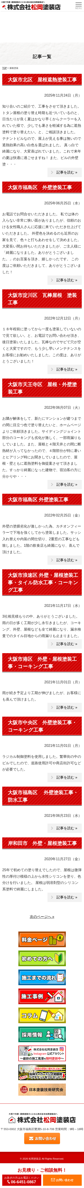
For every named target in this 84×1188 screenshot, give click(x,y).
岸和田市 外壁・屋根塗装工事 (42, 843)
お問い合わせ (62, 1180)
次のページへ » (42, 917)
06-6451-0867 (21, 1182)
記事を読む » (66, 172)
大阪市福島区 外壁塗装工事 (40, 187)
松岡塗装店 (35, 1158)
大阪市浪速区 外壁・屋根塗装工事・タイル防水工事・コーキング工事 (43, 582)
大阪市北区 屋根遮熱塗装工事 (42, 80)
